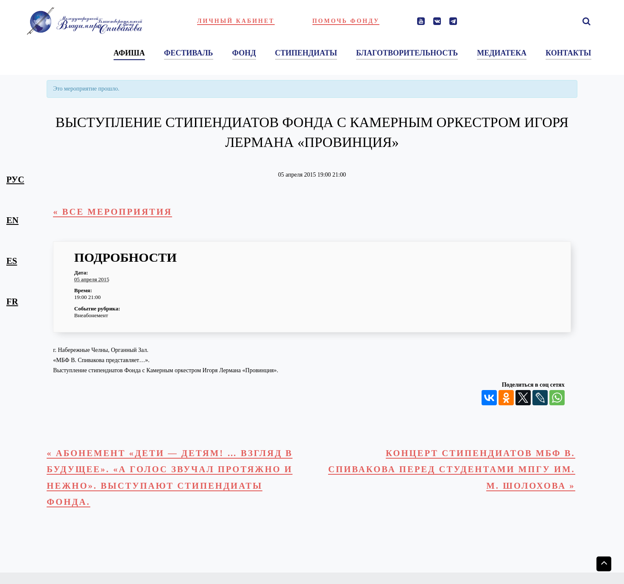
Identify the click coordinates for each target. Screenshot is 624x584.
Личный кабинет (236, 21)
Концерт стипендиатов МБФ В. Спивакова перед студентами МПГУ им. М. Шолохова (451, 469)
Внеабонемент (91, 315)
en (12, 220)
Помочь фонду (346, 21)
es (11, 261)
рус (15, 179)
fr (12, 301)
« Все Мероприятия (112, 211)
